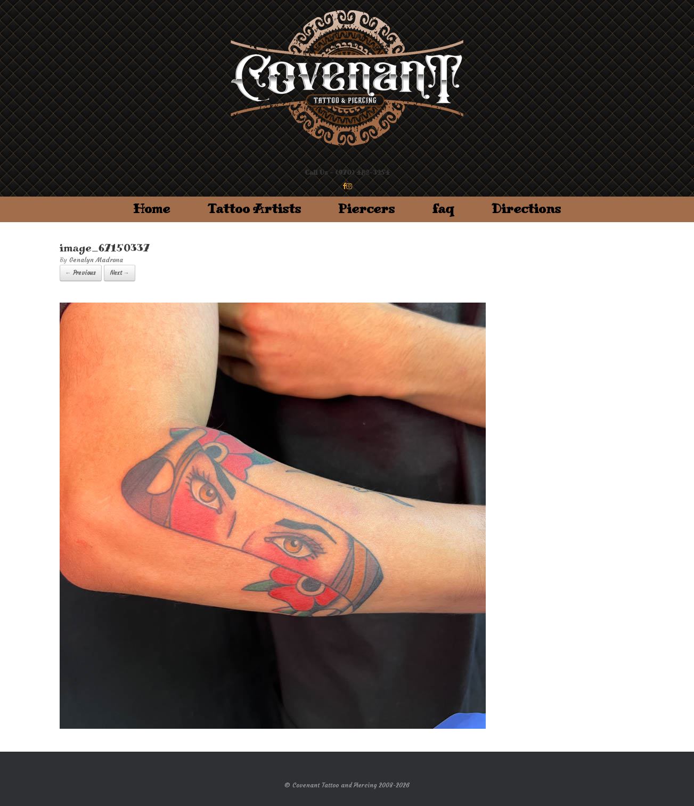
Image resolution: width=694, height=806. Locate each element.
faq (443, 209)
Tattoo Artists (254, 209)
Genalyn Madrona (96, 260)
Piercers (366, 209)
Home (151, 209)
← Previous (81, 272)
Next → (119, 272)
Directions (526, 209)
